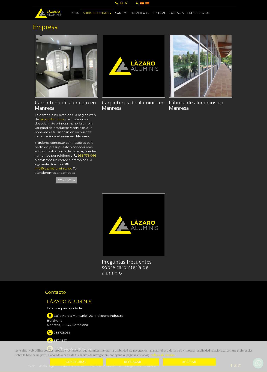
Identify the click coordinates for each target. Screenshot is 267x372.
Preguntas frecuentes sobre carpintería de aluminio (127, 267)
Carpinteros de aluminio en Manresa (133, 105)
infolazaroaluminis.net (53, 168)
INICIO (75, 12)
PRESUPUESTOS (198, 12)
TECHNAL (159, 12)
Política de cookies (163, 355)
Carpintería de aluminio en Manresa (65, 105)
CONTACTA (176, 12)
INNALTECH (140, 12)
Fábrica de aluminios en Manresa (196, 105)
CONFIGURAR (76, 362)
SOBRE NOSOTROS (97, 13)
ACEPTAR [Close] (189, 362)
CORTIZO (121, 12)
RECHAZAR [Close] (132, 362)
